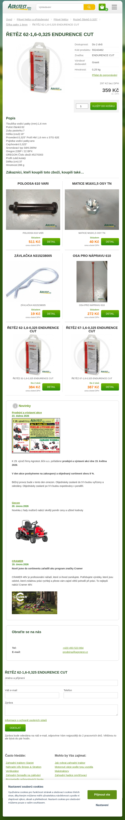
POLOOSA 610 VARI (33, 183)
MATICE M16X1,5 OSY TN (91, 183)
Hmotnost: (80, 69)
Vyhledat (89, 7)
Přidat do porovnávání (104, 75)
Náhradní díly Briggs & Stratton (23, 766)
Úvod (9, 19)
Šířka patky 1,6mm (17, 24)
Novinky (25, 406)
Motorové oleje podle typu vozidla (74, 766)
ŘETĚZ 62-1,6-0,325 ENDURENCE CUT (33, 329)
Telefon (68, 690)
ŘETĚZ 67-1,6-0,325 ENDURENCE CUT (92, 329)
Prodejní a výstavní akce (27, 412)
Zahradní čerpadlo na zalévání (23, 775)
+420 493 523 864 (73, 647)
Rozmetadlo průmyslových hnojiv (25, 779)
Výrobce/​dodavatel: (80, 62)
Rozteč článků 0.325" (85, 19)
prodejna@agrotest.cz (75, 651)
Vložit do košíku (103, 106)
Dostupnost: (81, 44)
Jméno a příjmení (15, 677)
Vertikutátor (12, 771)
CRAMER (17, 561)
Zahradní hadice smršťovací (71, 775)
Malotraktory (62, 771)
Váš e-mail (11, 690)
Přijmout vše (102, 794)
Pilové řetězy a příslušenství (33, 19)
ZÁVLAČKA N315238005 (33, 256)
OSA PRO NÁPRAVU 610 (92, 256)
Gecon (16, 502)
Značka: (79, 55)
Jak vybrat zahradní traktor (70, 762)
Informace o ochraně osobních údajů (26, 720)
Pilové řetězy (61, 19)
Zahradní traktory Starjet (20, 762)
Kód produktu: (83, 49)
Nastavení (102, 805)
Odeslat (15, 727)
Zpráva (9, 702)
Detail (51, 241)
